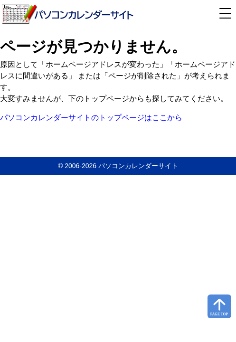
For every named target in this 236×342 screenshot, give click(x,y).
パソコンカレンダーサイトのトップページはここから (91, 118)
